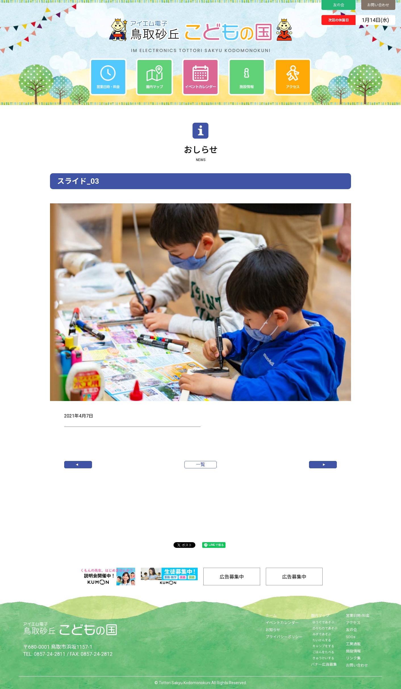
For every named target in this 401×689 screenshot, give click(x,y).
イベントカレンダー (282, 623)
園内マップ (320, 615)
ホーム (271, 615)
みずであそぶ (321, 634)
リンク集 (353, 658)
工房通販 (353, 644)
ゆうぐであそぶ (323, 622)
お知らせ (273, 630)
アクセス (353, 623)
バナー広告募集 (324, 664)
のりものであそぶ (324, 628)
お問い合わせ (378, 5)
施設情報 (353, 651)
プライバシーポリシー (284, 637)
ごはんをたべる (323, 652)
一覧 (200, 464)
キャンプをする (323, 646)
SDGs (350, 637)
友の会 (338, 5)
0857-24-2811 (50, 654)
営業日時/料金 (357, 615)
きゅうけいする (323, 658)
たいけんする (321, 640)
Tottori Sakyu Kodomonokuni (184, 682)
